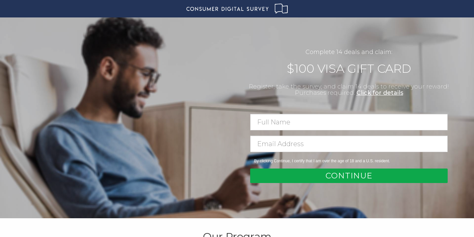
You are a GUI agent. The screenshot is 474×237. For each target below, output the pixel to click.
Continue (349, 175)
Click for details (379, 92)
